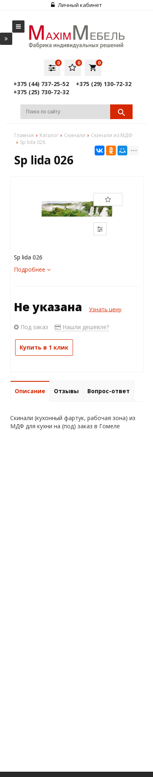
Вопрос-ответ (108, 391)
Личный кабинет (76, 5)
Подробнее (32, 269)
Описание (30, 391)
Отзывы (66, 391)
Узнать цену (105, 309)
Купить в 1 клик (44, 347)
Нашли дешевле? (82, 327)
